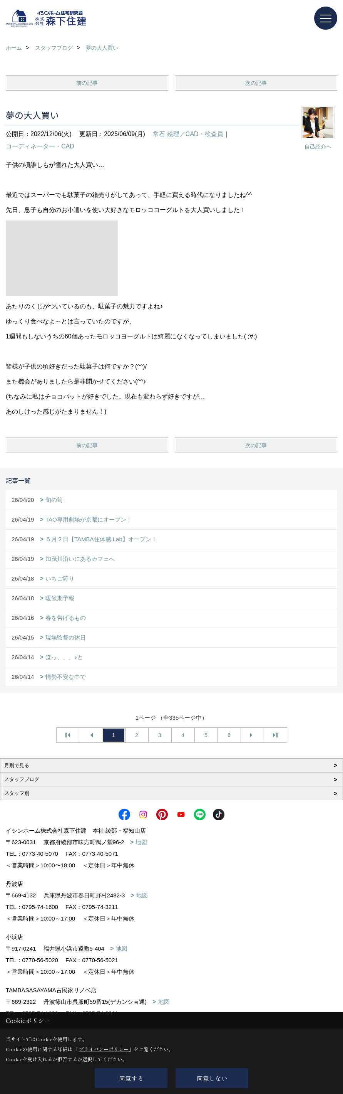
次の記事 (256, 83)
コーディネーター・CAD (40, 146)
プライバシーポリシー (104, 1049)
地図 (141, 842)
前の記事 (87, 83)
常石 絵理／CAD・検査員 (188, 134)
